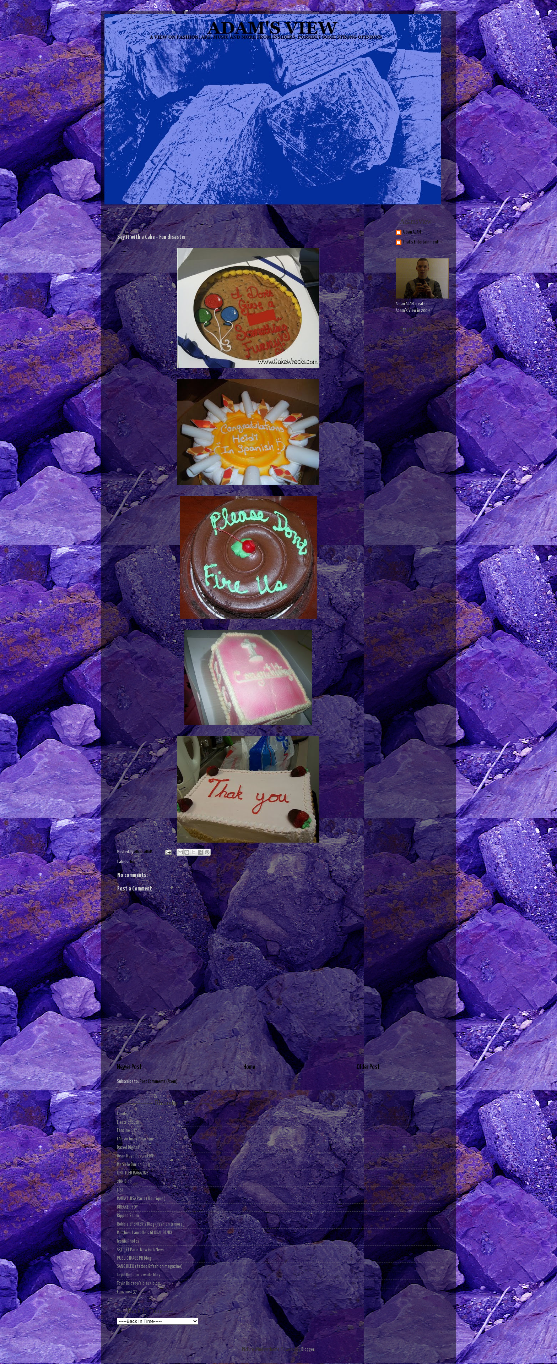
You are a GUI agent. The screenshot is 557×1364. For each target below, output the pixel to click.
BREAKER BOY (127, 1207)
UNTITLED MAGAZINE (132, 1173)
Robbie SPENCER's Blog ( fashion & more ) (151, 1224)
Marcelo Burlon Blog (133, 1164)
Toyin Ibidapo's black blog (138, 1283)
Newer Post (129, 1067)
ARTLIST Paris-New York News (140, 1250)
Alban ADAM (412, 232)
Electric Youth (128, 1122)
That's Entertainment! (421, 242)
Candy (122, 1114)
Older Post (368, 1067)
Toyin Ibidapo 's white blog (139, 1275)
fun (132, 862)
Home (249, 1067)
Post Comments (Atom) (159, 1081)
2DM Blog (124, 1181)
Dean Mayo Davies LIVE (135, 1156)
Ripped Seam (128, 1216)
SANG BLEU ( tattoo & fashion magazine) (150, 1266)
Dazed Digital (128, 1147)
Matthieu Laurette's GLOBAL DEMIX (144, 1233)
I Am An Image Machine (135, 1139)
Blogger (307, 1349)
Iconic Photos (128, 1241)
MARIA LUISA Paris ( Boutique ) (141, 1198)
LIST (120, 1190)
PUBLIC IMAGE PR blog (134, 1258)
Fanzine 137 (127, 1130)
